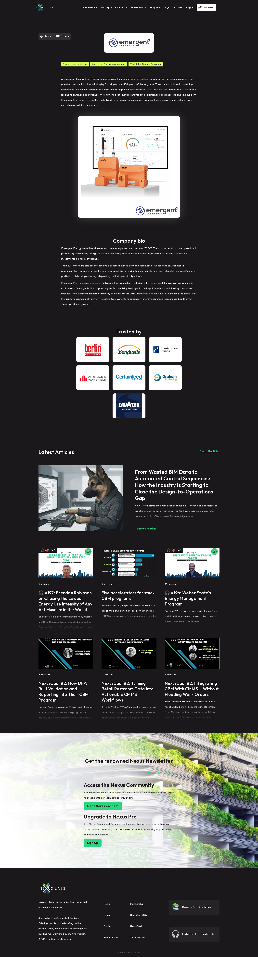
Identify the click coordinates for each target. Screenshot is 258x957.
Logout (190, 7)
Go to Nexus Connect (103, 806)
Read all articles (209, 451)
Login (167, 7)
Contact (108, 926)
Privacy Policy (166, 773)
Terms (151, 773)
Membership (89, 7)
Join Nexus (208, 7)
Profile (178, 7)
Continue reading (145, 528)
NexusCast (136, 926)
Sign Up (92, 843)
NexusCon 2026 (139, 915)
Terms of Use (137, 937)
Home (107, 903)
